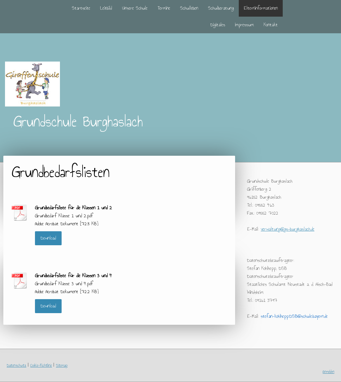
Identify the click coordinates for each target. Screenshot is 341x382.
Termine (164, 8)
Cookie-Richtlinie (41, 365)
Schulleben (189, 8)
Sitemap (62, 365)
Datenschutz (16, 365)
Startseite (81, 8)
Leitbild (106, 8)
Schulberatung (221, 8)
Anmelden (328, 372)
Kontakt (271, 25)
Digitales (217, 25)
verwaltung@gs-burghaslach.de (287, 229)
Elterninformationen (261, 8)
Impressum (244, 25)
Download (48, 238)
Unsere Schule (135, 8)
